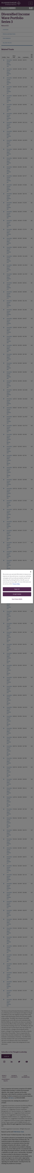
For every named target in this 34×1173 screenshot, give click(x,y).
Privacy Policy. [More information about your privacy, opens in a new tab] (16, 584)
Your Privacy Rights (17, 599)
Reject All (17, 589)
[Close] (31, 572)
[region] (17, 586)
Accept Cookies (17, 594)
